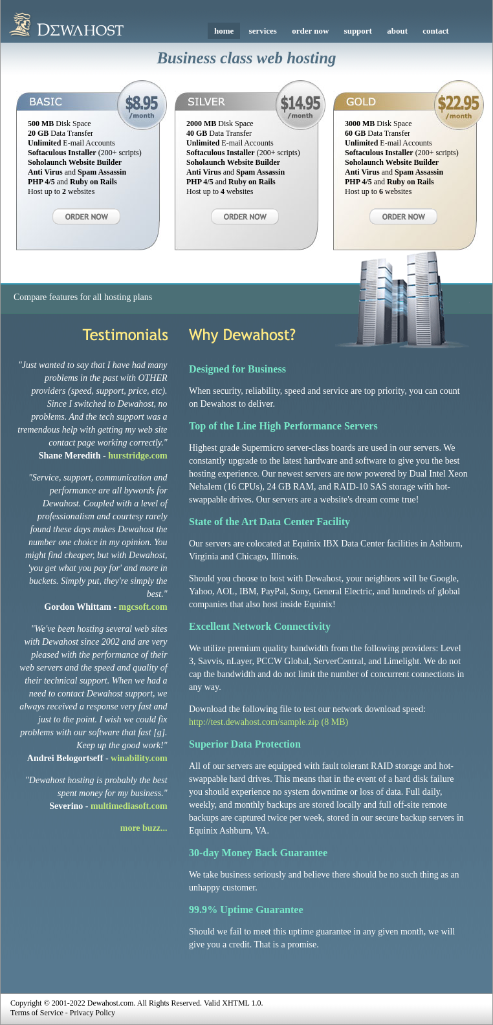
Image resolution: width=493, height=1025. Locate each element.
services (263, 31)
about (397, 31)
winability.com (139, 758)
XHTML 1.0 (241, 1003)
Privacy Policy (92, 1012)
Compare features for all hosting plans (83, 297)
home (224, 31)
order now (310, 31)
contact (435, 31)
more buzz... (144, 828)
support (358, 31)
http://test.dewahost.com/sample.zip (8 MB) (268, 722)
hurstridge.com (137, 455)
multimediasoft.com (129, 806)
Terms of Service (36, 1012)
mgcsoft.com (143, 607)
